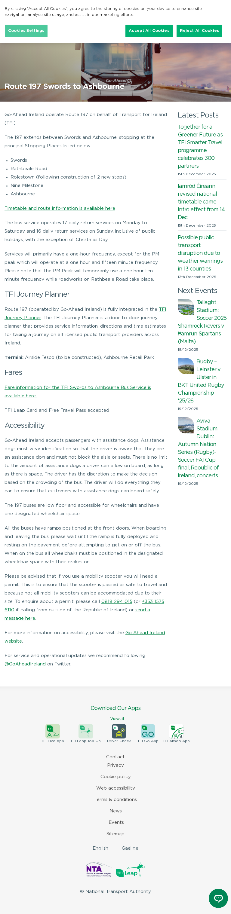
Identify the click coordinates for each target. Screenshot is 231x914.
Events (116, 822)
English (100, 848)
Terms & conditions (115, 800)
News (115, 811)
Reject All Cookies (199, 30)
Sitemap (115, 834)
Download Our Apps (115, 714)
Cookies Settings (26, 30)
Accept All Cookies (149, 30)
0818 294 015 (116, 602)
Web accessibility (115, 788)
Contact (115, 757)
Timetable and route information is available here (60, 208)
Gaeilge (130, 848)
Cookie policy (115, 777)
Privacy (115, 765)
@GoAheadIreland (25, 664)
